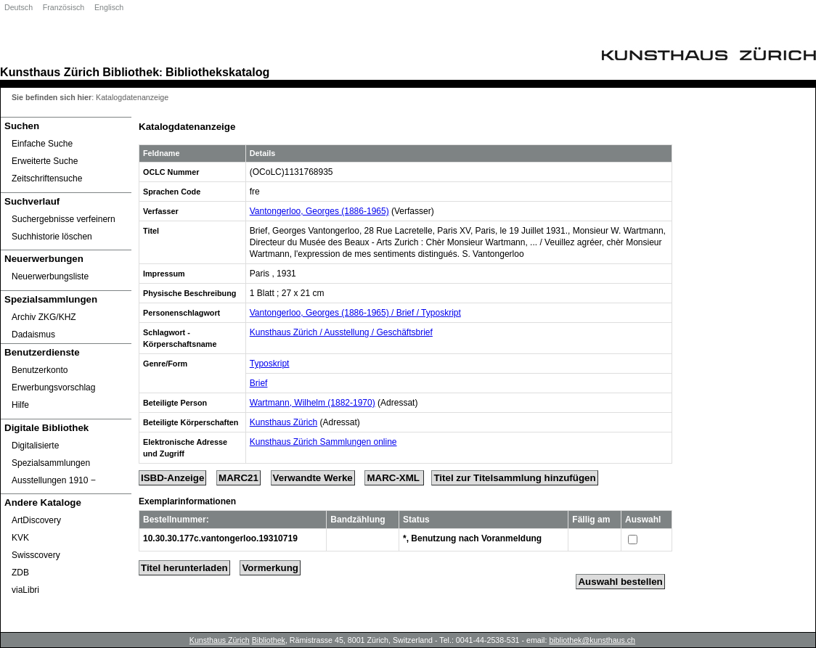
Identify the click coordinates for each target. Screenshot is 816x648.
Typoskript (270, 363)
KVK (20, 538)
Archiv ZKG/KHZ (44, 317)
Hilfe (20, 405)
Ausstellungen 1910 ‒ (54, 480)
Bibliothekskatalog (217, 71)
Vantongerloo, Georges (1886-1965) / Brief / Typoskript (355, 313)
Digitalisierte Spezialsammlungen (51, 454)
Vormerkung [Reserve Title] (270, 567)
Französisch (63, 7)
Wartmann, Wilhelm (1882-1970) (312, 403)
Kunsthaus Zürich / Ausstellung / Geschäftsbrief (341, 332)
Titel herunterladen (184, 567)
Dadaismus (33, 334)
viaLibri (25, 590)
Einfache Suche (42, 144)
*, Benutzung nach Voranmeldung (472, 538)
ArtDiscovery (36, 520)
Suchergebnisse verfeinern (63, 219)
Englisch (108, 7)
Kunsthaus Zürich (49, 71)
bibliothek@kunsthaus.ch (592, 640)
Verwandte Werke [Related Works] (313, 477)
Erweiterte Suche (45, 161)
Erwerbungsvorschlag (53, 387)
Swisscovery (36, 555)
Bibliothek (130, 71)
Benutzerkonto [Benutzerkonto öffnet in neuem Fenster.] (40, 370)
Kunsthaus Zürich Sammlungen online (323, 442)
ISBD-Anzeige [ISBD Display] (172, 477)
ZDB (20, 572)
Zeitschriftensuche (47, 178)
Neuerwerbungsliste (50, 276)
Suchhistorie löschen (52, 236)
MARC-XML (394, 477)
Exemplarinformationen (187, 501)
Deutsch (18, 7)
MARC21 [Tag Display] (238, 477)
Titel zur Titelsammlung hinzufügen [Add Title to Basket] (514, 477)
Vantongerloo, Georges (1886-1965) (319, 211)
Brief (259, 383)
